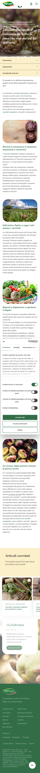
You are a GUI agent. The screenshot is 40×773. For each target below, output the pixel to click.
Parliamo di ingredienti (24, 22)
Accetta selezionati (20, 424)
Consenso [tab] (6, 347)
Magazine (12, 22)
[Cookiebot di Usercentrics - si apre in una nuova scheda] (28, 341)
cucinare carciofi (14, 494)
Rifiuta (20, 430)
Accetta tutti (20, 417)
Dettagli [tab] (16, 347)
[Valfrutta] (8, 4)
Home (5, 22)
